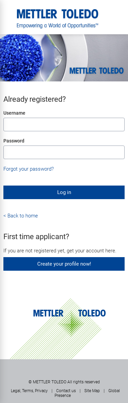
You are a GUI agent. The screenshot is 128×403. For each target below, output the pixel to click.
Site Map (92, 390)
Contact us (66, 390)
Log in (64, 192)
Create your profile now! (64, 264)
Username (14, 113)
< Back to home (20, 216)
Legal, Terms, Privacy (29, 390)
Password (13, 140)
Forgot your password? (28, 169)
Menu (8, 12)
